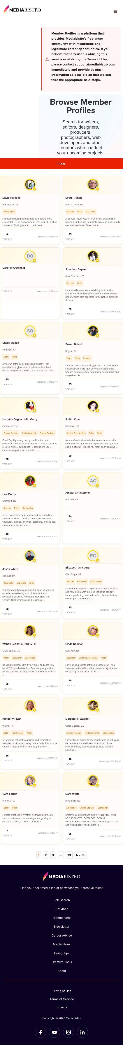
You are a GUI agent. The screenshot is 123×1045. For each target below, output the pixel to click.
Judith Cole (72, 419)
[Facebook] (40, 1032)
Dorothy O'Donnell (14, 267)
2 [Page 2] (46, 854)
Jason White (10, 569)
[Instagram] (68, 1032)
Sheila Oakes (10, 342)
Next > (80, 854)
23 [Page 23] (69, 854)
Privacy (62, 1007)
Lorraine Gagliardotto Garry (19, 419)
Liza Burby (9, 494)
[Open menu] (115, 11)
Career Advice (62, 935)
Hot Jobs (61, 909)
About (61, 971)
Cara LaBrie (9, 793)
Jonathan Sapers (76, 269)
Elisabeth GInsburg (77, 567)
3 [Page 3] (53, 854)
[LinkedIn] (82, 1032)
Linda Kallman (74, 643)
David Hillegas (11, 197)
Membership (62, 917)
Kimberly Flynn (12, 718)
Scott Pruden (73, 197)
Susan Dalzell (73, 344)
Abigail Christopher (77, 492)
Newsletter (61, 926)
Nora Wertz (72, 793)
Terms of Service (62, 999)
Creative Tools (62, 962)
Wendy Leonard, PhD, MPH (19, 643)
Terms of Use (61, 991)
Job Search (62, 900)
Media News (62, 944)
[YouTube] (54, 1032)
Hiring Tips (61, 953)
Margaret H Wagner (77, 718)
